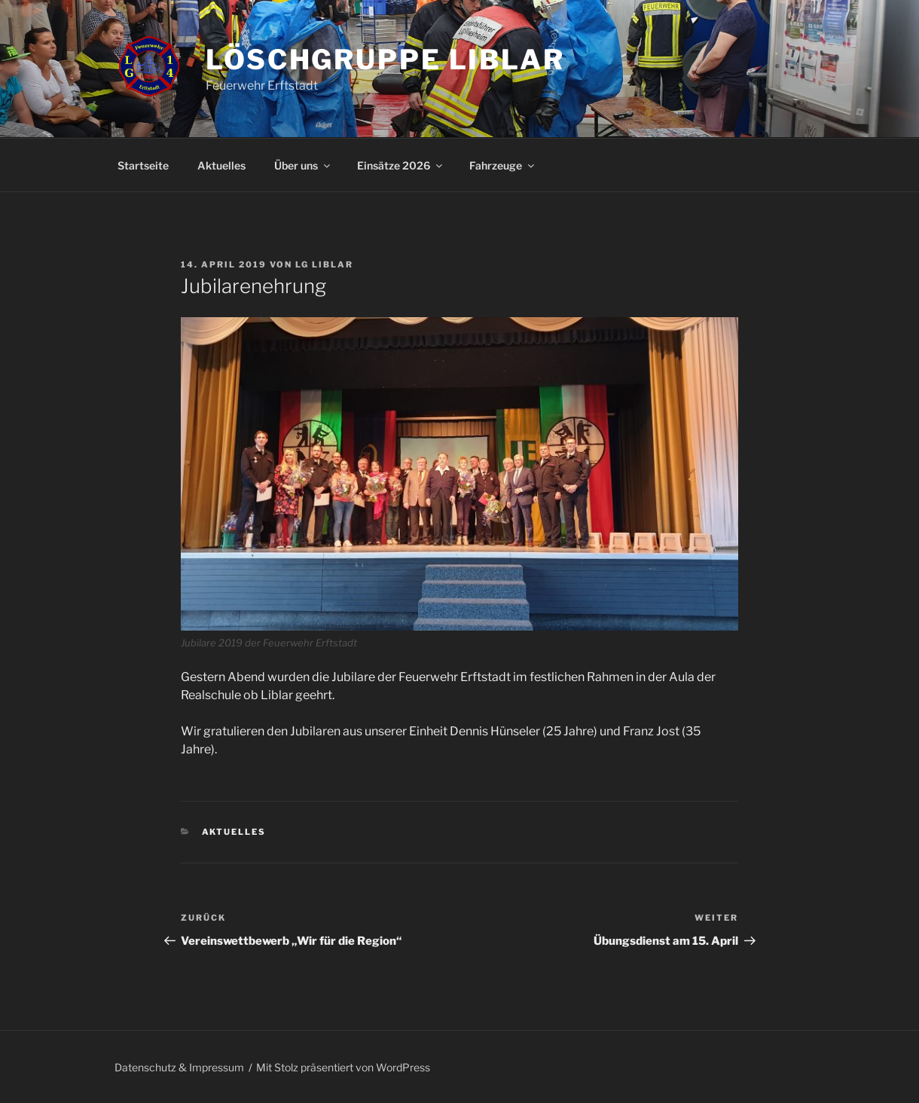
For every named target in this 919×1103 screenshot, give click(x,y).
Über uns (303, 165)
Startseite (143, 165)
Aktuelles (221, 165)
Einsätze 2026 (400, 165)
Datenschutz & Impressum (179, 1067)
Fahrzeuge (502, 165)
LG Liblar (324, 264)
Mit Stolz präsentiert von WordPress (343, 1067)
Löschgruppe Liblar (385, 59)
